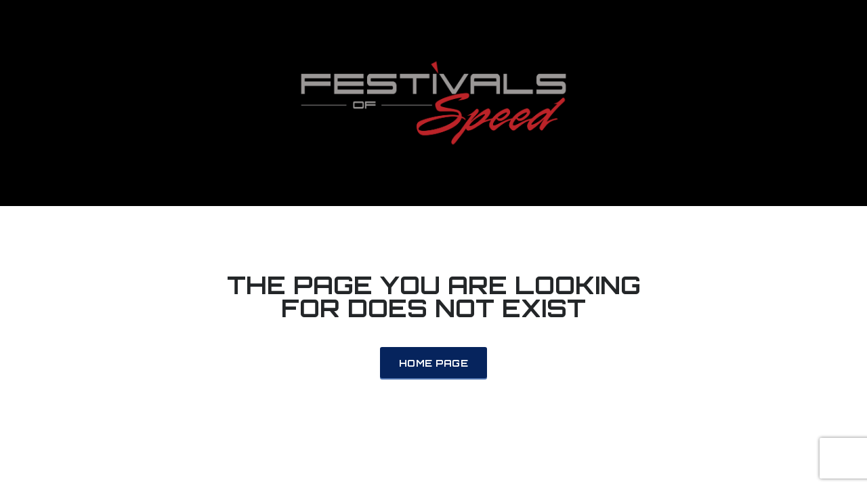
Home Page (433, 363)
